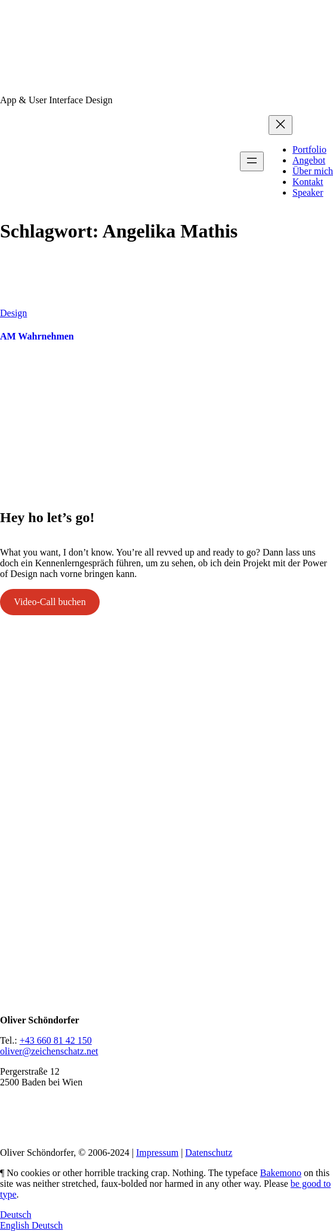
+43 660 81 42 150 (56, 1040)
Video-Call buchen (49, 602)
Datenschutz (208, 1152)
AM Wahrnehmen (37, 336)
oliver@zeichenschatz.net (49, 1051)
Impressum (157, 1152)
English (16, 1225)
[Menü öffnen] (252, 161)
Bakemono (280, 1173)
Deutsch (15, 1215)
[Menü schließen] (280, 125)
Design (13, 313)
